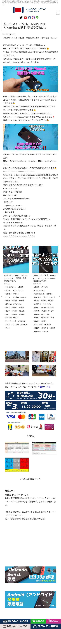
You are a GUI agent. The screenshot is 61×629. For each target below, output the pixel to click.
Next (59, 296)
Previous (2, 296)
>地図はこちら (44, 386)
